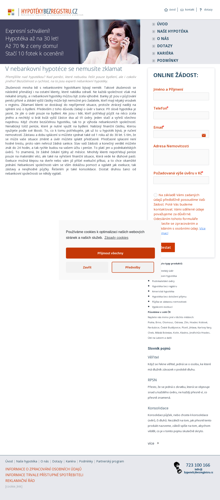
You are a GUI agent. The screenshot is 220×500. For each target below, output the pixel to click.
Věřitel (153, 357)
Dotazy (57, 461)
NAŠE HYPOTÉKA (172, 31)
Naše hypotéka (26, 461)
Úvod (9, 461)
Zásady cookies (116, 237)
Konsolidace (158, 408)
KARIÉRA (165, 53)
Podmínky (86, 461)
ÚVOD (162, 24)
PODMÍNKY (167, 60)
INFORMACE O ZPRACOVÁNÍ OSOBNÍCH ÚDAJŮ (43, 469)
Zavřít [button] (87, 267)
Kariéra (71, 461)
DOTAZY (165, 46)
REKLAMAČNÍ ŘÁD (20, 480)
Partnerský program (110, 461)
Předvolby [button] (132, 267)
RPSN (152, 380)
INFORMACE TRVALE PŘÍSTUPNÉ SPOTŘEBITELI (44, 475)
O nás (45, 461)
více (154, 443)
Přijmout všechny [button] (110, 253)
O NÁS (163, 38)
